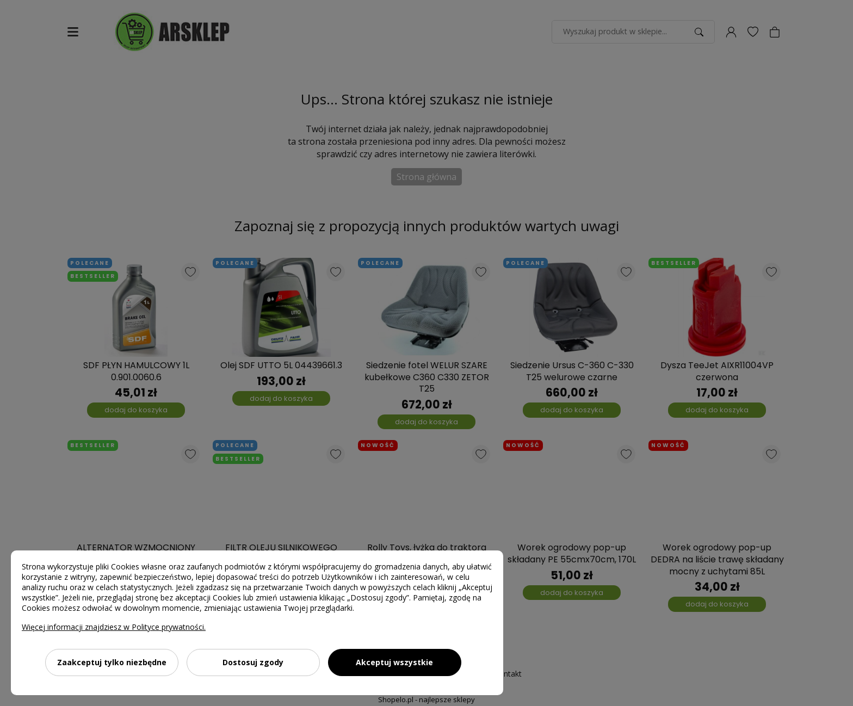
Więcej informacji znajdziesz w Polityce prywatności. (114, 627)
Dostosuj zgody (252, 662)
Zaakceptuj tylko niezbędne (111, 662)
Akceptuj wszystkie (394, 662)
